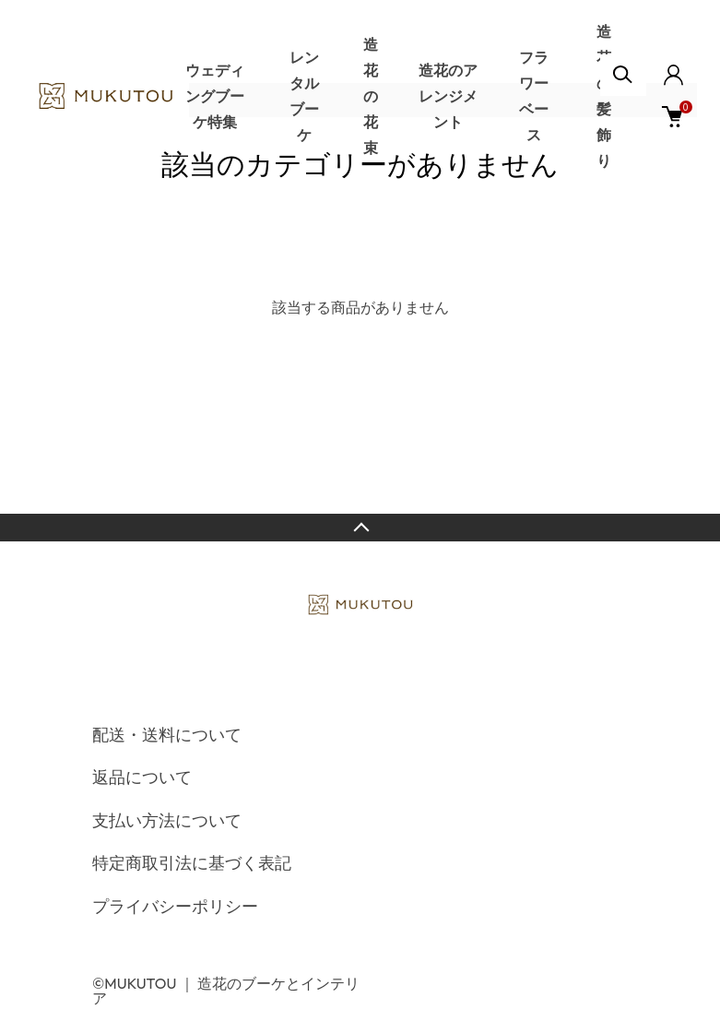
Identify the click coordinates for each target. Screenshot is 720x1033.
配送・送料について (167, 734)
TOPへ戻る (360, 527)
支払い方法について (167, 820)
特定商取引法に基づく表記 (191, 862)
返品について (142, 777)
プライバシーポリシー (175, 906)
